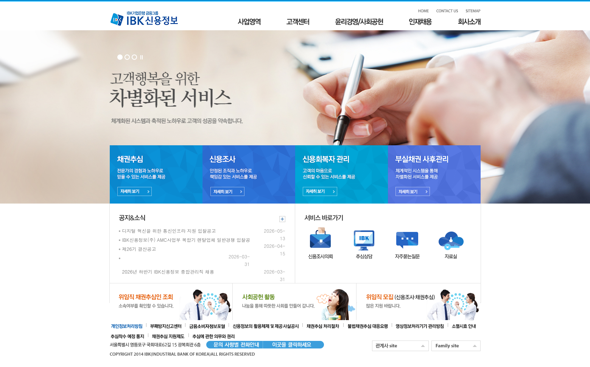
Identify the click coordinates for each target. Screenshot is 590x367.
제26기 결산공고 (139, 249)
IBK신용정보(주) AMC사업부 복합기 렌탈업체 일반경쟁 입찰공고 (188, 239)
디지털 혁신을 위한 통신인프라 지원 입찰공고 (169, 230)
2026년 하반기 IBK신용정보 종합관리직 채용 (168, 271)
